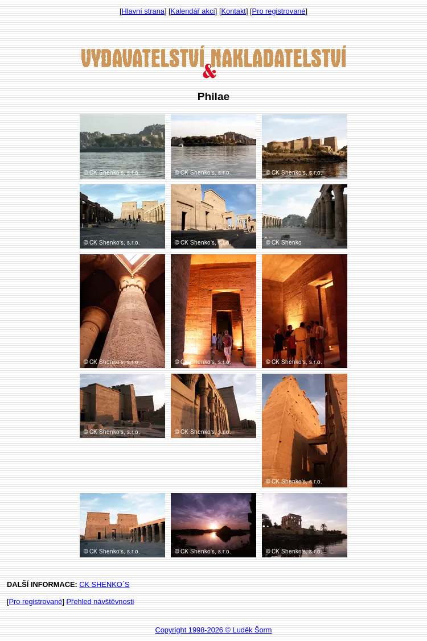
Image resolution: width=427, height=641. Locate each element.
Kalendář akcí (193, 11)
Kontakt (233, 11)
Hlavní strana (143, 11)
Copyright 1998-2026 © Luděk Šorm (213, 630)
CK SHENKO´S (104, 584)
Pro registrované (279, 11)
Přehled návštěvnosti (100, 601)
